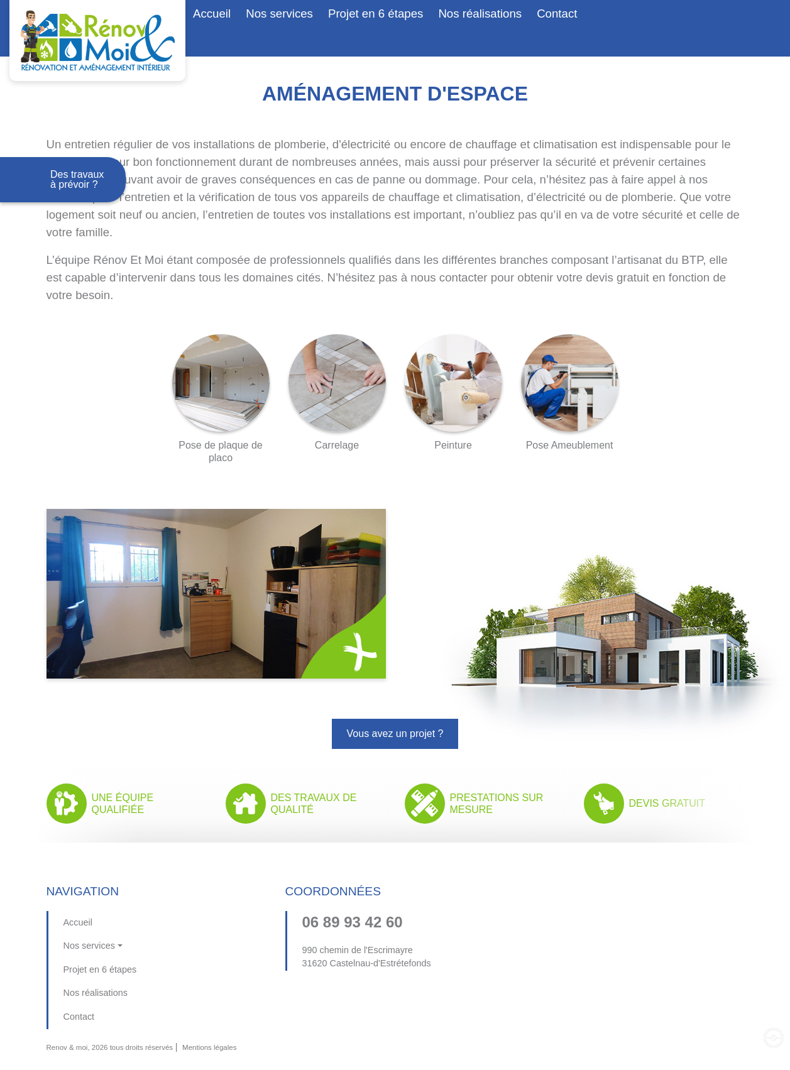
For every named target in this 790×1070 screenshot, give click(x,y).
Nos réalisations (480, 13)
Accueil (212, 13)
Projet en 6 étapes (375, 13)
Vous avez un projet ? (395, 733)
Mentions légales (209, 1047)
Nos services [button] (279, 13)
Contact (557, 13)
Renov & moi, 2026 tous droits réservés (110, 1047)
